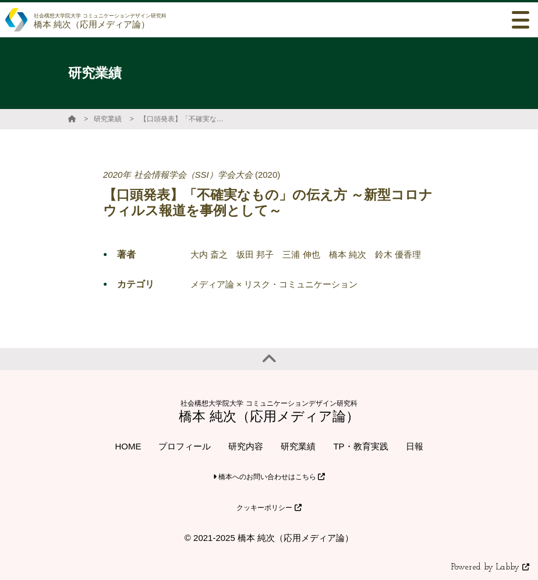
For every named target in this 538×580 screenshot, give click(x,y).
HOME (128, 446)
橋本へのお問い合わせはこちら (269, 477)
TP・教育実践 (360, 446)
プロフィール (184, 446)
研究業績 (108, 119)
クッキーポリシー (268, 508)
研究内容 (245, 446)
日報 (414, 446)
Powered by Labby (490, 567)
